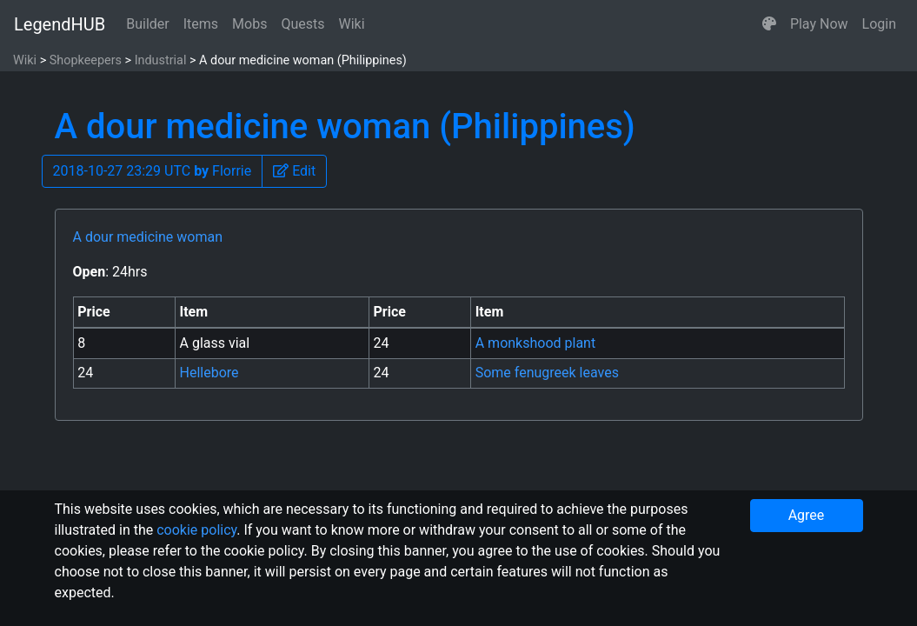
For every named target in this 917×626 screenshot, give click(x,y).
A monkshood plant (535, 343)
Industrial (161, 60)
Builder (147, 24)
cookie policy (196, 530)
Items (200, 24)
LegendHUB (59, 24)
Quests (302, 24)
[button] (769, 24)
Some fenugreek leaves (547, 372)
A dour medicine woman (148, 237)
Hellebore (209, 372)
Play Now (819, 24)
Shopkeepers (86, 60)
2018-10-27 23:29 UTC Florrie (152, 171)
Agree (806, 515)
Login (879, 24)
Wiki (352, 24)
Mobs (249, 24)
